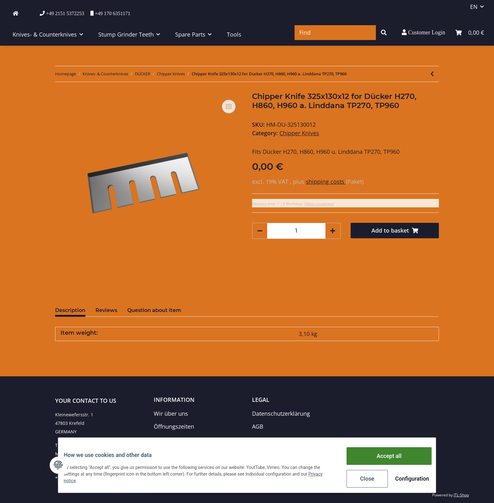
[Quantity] (296, 231)
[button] (423, 32)
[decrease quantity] (259, 231)
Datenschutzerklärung (281, 413)
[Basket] (469, 32)
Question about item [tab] (154, 310)
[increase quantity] (332, 231)
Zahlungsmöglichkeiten (184, 439)
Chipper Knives (299, 133)
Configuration (406, 479)
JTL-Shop (461, 495)
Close (362, 479)
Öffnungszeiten (174, 426)
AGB (257, 426)
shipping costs (326, 181)
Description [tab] (70, 310)
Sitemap (263, 439)
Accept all (384, 458)
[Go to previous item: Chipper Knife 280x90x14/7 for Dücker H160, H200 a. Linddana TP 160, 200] (432, 74)
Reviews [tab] (106, 310)
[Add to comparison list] (229, 106)
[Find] (335, 32)
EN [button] (474, 6)
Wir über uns (171, 413)
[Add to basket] (395, 230)
